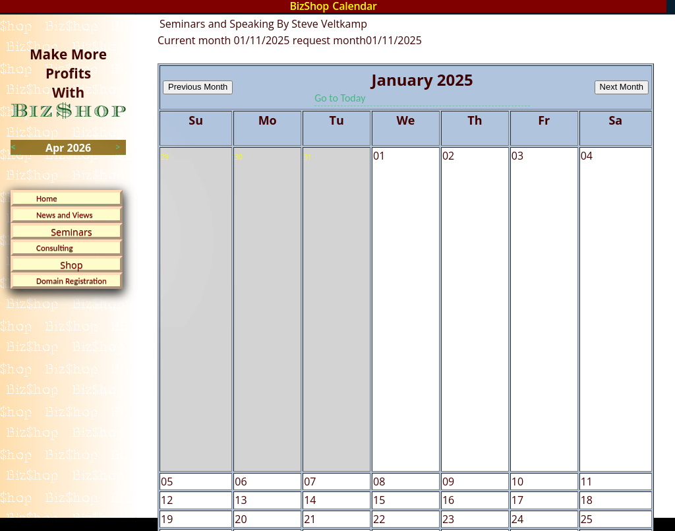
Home (46, 198)
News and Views (64, 215)
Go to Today (339, 98)
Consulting (54, 248)
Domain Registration (71, 281)
